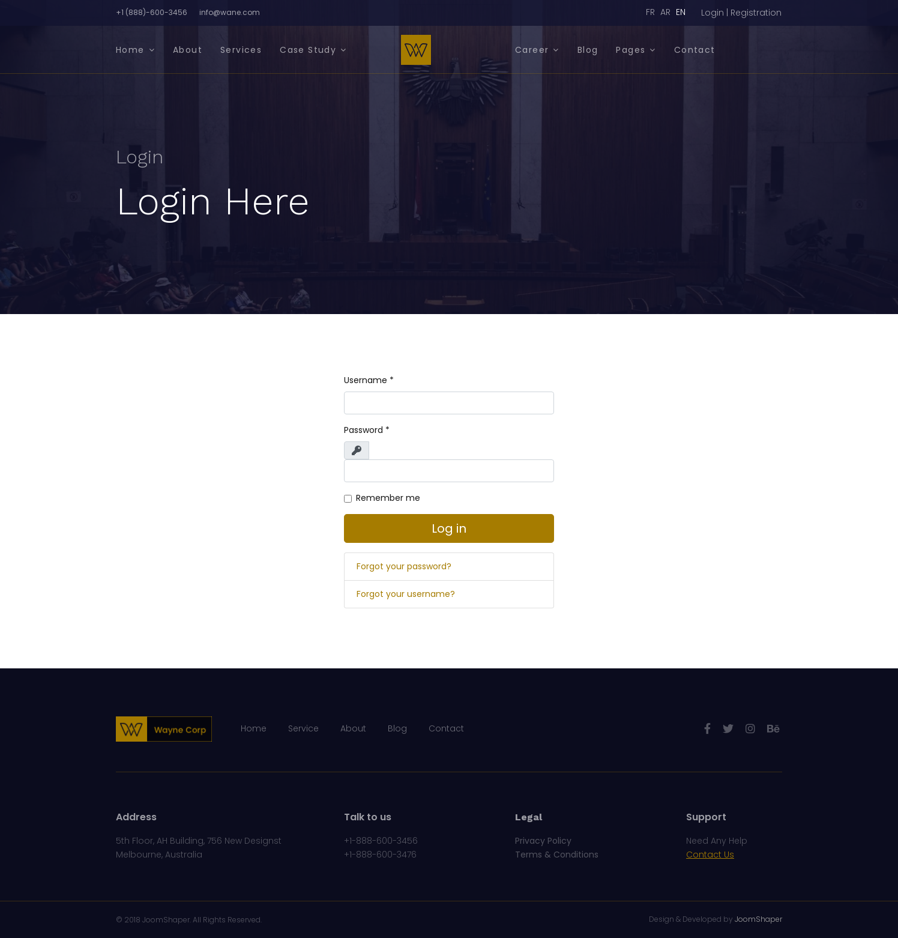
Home (130, 50)
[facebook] (707, 728)
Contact (695, 50)
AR (665, 12)
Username (369, 380)
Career (532, 50)
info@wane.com (229, 12)
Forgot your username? (406, 594)
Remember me (388, 498)
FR (650, 12)
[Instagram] (750, 728)
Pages (630, 50)
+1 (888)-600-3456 (151, 12)
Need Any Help (716, 841)
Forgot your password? (404, 566)
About (187, 50)
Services (241, 50)
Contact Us (710, 855)
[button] (741, 13)
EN (681, 12)
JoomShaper (166, 920)
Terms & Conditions (556, 855)
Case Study (308, 50)
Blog (587, 50)
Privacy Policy (543, 841)
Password (367, 430)
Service (303, 728)
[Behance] (773, 728)
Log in (449, 528)
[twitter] (728, 728)
